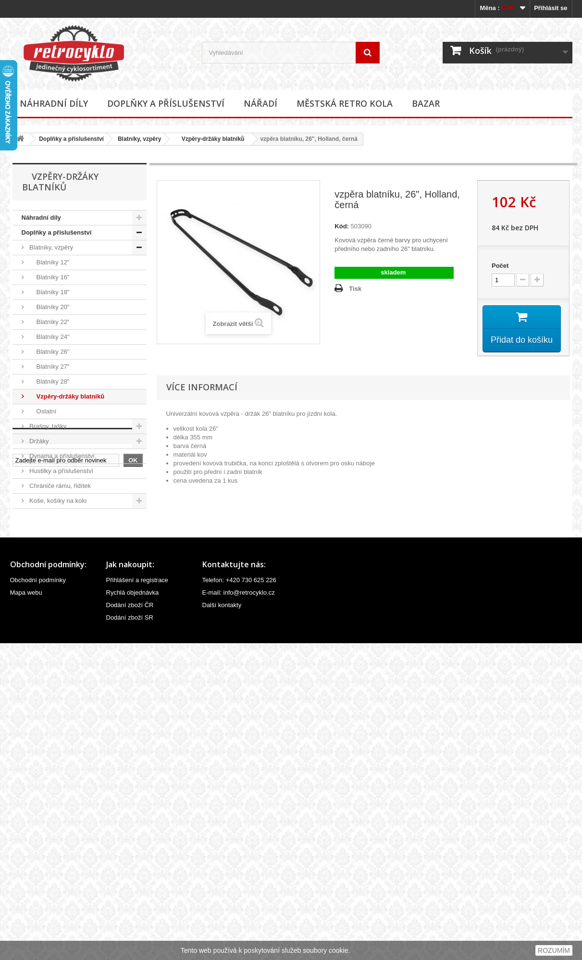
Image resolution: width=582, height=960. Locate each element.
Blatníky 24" (49, 336)
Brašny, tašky (47, 426)
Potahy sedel (47, 619)
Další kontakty (222, 921)
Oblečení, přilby (50, 575)
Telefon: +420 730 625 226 (239, 896)
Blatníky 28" (49, 381)
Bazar (426, 103)
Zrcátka (39, 694)
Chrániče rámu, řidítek (59, 485)
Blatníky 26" (49, 351)
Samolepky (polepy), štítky (65, 634)
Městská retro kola (345, 103)
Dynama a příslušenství (61, 456)
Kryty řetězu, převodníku (63, 530)
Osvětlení (42, 605)
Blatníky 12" (49, 262)
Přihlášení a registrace (137, 896)
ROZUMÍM (554, 950)
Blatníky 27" (49, 366)
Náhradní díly (54, 103)
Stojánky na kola (51, 649)
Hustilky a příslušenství (61, 470)
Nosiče (38, 560)
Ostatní (42, 411)
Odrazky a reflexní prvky (62, 590)
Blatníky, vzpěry (139, 139)
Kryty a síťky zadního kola (64, 545)
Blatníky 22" (49, 321)
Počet (500, 265)
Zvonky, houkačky (53, 679)
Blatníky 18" (49, 292)
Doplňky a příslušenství (165, 103)
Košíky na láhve (51, 515)
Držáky (38, 441)
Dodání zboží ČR (130, 921)
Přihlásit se (550, 8)
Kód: (341, 226)
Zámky (38, 664)
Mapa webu (26, 909)
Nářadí (260, 103)
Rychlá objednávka (132, 909)
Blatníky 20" (49, 307)
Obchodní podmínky (38, 896)
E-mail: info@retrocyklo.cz (238, 909)
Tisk (355, 288)
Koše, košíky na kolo (57, 500)
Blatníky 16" (49, 277)
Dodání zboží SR (129, 934)
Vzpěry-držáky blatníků (209, 139)
